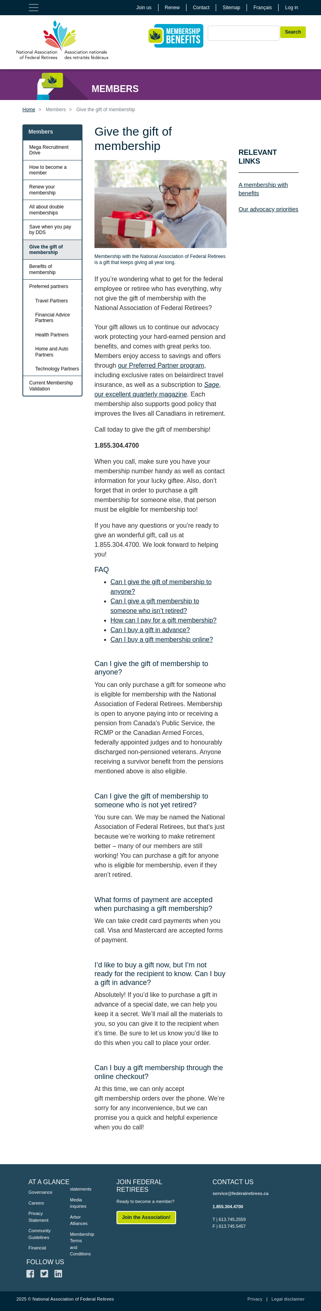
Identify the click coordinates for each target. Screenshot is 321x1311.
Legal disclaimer (288, 1299)
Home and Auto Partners (51, 351)
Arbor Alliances (79, 1220)
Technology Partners (57, 369)
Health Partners (51, 335)
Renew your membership (42, 189)
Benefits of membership (42, 269)
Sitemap (231, 7)
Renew (172, 7)
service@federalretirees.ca (241, 1193)
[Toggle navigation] (33, 7)
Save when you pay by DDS (50, 229)
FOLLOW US (45, 1262)
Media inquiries (78, 1203)
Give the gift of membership (46, 249)
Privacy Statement (37, 1217)
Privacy (254, 1299)
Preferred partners (48, 286)
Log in (291, 7)
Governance (37, 1192)
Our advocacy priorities (268, 209)
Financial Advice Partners (52, 317)
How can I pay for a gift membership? (163, 620)
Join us (144, 7)
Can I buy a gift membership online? (161, 639)
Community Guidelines (37, 1234)
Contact (201, 7)
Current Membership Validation (51, 385)
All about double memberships (46, 209)
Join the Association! (146, 1217)
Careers (36, 1203)
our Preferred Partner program (161, 365)
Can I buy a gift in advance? (150, 629)
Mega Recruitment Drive (48, 150)
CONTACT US (233, 1182)
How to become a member (47, 170)
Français (262, 7)
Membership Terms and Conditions (79, 1244)
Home (28, 109)
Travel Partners (51, 301)
